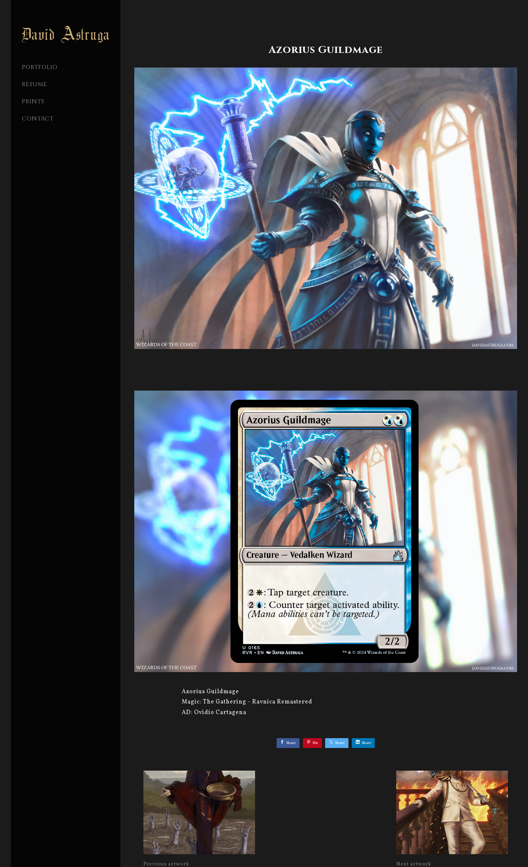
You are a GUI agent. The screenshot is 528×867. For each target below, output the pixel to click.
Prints (33, 101)
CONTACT (38, 119)
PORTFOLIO (40, 67)
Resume (34, 84)
